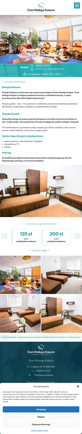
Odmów (41, 417)
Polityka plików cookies (39, 430)
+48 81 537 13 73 (42, 65)
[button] (78, 386)
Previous (4, 235)
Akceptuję (41, 409)
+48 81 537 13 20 (56, 69)
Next (77, 235)
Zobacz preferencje (41, 424)
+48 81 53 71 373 (43, 371)
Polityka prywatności (44, 375)
